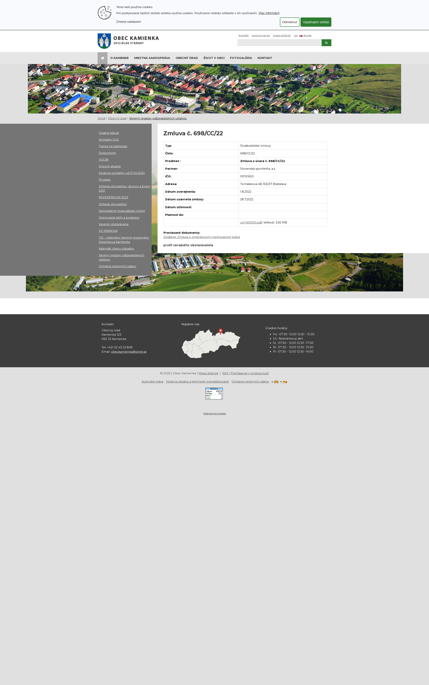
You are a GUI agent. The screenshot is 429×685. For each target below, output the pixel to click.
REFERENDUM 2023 (113, 197)
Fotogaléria (241, 58)
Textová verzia (261, 35)
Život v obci (214, 58)
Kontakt (244, 35)
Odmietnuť (289, 22)
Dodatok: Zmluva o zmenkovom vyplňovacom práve (201, 237)
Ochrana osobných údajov (117, 266)
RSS (296, 35)
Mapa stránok (282, 35)
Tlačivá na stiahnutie (113, 146)
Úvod (101, 118)
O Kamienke (119, 58)
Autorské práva (152, 381)
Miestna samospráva (152, 58)
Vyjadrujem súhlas (316, 22)
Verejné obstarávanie (114, 224)
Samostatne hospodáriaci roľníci (122, 211)
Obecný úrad (187, 58)
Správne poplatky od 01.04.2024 (122, 173)
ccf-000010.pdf (251, 222)
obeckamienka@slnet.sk (129, 351)
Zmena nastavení (128, 21)
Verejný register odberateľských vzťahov (158, 118)
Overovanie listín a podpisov (119, 217)
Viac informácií (269, 13)
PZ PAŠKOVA (108, 231)
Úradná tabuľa (109, 133)
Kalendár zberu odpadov (116, 248)
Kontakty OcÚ (109, 139)
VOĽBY (104, 159)
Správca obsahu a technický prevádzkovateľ (197, 381)
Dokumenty (107, 153)
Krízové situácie (110, 166)
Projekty (105, 179)
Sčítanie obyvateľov (113, 204)
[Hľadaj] (279, 42)
